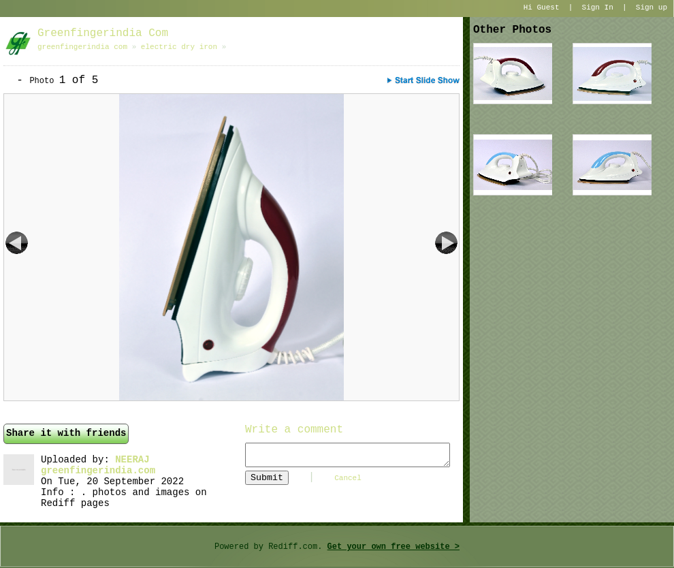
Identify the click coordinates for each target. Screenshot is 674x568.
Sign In (597, 7)
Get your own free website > (393, 547)
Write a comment (294, 430)
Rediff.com (292, 547)
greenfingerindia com (102, 33)
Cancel (348, 478)
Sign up (651, 7)
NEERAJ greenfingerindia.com (98, 465)
